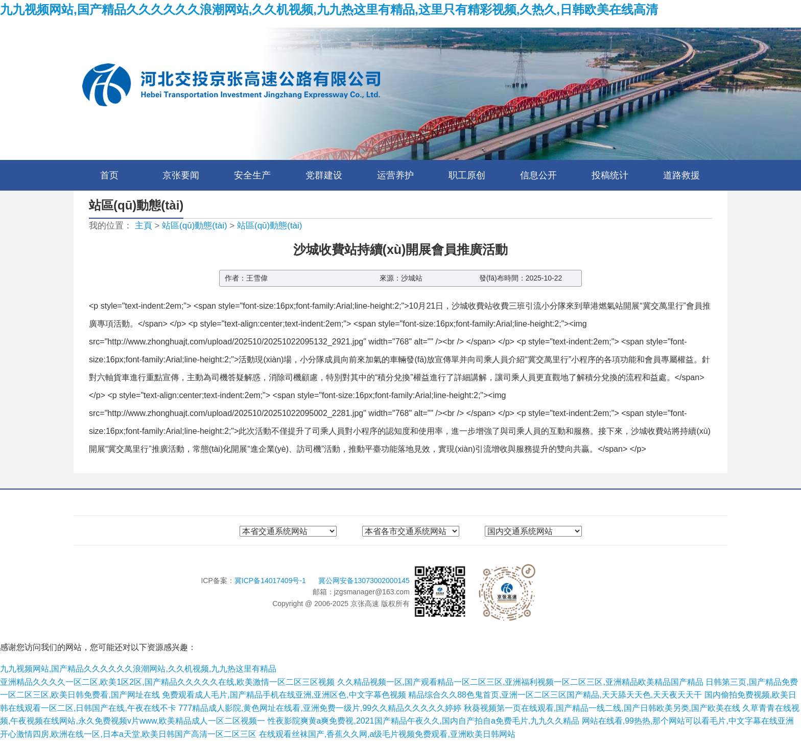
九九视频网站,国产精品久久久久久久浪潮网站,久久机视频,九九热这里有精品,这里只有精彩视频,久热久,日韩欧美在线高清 (329, 9)
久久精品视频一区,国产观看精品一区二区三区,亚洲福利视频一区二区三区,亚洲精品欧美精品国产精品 (520, 682)
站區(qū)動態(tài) (194, 225)
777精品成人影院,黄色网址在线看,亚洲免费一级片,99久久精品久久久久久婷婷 (319, 708)
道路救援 (681, 175)
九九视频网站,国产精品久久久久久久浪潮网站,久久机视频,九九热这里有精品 (138, 668)
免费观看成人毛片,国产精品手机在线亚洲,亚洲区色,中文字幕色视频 (284, 694)
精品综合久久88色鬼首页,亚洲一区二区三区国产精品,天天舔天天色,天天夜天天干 (555, 694)
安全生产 (252, 175)
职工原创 (467, 175)
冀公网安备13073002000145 (364, 580)
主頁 (143, 225)
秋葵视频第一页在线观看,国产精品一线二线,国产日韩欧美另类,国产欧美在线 (602, 708)
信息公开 (538, 175)
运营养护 (395, 175)
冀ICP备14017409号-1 (271, 580)
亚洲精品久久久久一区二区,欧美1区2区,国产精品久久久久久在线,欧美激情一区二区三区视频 (167, 682)
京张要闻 (180, 175)
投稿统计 (610, 175)
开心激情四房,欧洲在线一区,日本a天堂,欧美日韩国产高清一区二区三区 (128, 734)
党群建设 (323, 175)
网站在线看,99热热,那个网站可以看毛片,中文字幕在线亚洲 (688, 720)
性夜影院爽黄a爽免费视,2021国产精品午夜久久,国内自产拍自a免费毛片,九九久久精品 (424, 720)
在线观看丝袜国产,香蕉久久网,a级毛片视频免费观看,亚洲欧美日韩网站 (387, 734)
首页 (109, 175)
